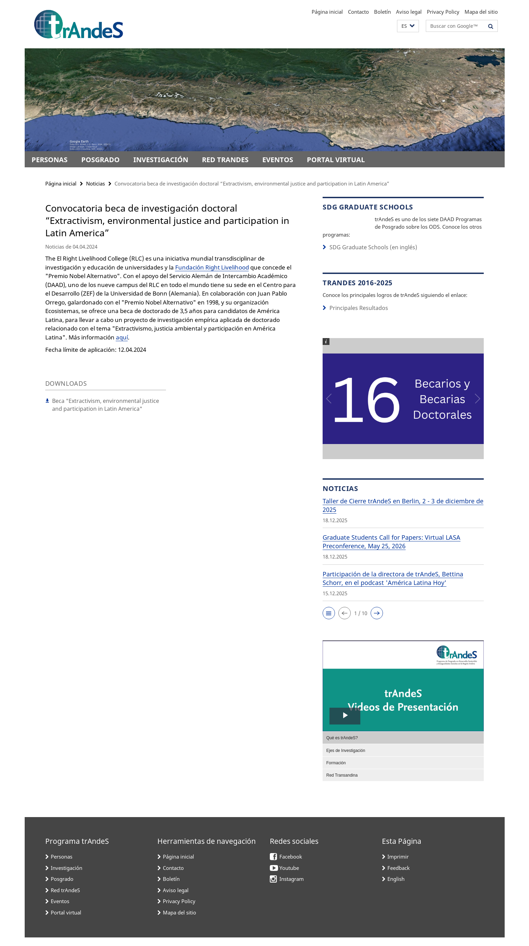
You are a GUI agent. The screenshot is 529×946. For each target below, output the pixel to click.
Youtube (289, 876)
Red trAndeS (225, 159)
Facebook (290, 865)
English (396, 887)
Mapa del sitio (481, 11)
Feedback (398, 876)
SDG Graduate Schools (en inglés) (369, 256)
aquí (122, 337)
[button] (408, 26)
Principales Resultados (355, 316)
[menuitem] (403, 746)
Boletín (382, 11)
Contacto (358, 11)
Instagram (291, 887)
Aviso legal (409, 11)
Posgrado (100, 159)
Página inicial (327, 11)
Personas (50, 159)
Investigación (160, 159)
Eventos (277, 159)
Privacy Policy (443, 11)
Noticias (95, 183)
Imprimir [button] (398, 865)
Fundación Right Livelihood (212, 267)
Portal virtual (336, 159)
